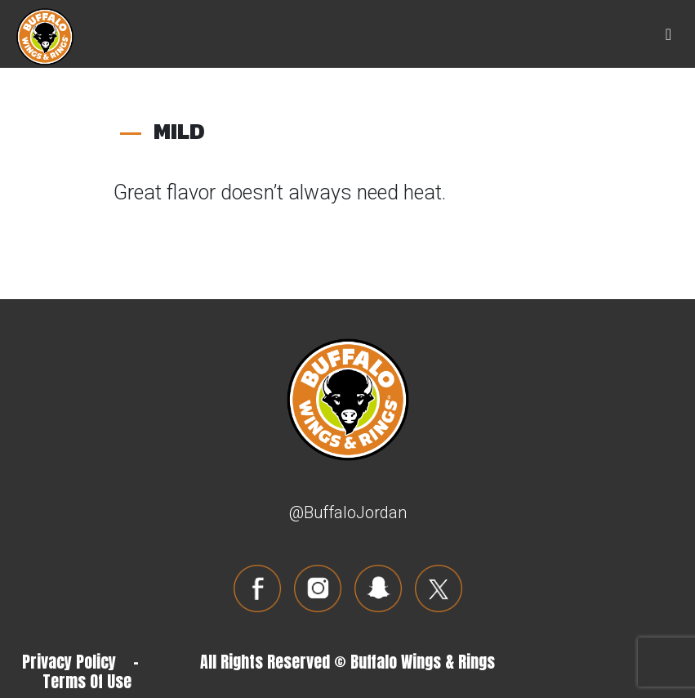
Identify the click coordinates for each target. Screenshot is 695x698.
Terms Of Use (86, 681)
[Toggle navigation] (668, 34)
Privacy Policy (69, 661)
